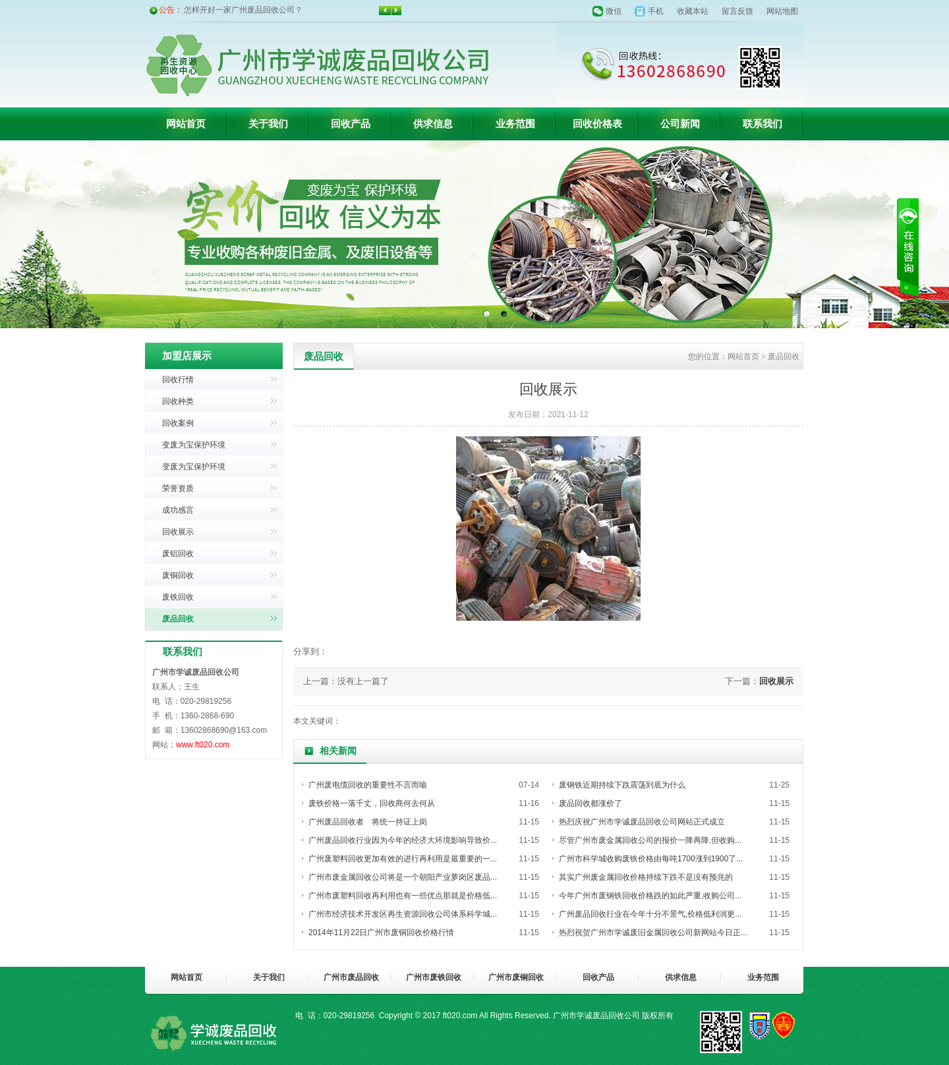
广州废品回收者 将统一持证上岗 (367, 821)
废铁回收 (178, 597)
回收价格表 (597, 124)
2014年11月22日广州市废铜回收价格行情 (381, 932)
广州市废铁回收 (433, 977)
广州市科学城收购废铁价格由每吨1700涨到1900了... (651, 858)
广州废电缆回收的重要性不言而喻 (367, 785)
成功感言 (178, 510)
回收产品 (350, 124)
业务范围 (515, 124)
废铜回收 (178, 575)
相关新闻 (338, 751)
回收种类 (178, 401)
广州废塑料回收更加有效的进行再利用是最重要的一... (402, 858)
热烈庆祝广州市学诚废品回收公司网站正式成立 (642, 821)
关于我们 (268, 124)
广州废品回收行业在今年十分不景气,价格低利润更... (650, 914)
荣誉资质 (178, 488)
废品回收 (178, 618)
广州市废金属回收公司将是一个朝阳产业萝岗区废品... (402, 877)
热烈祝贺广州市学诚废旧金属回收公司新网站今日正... (653, 932)
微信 (613, 11)
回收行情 (178, 379)
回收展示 (178, 531)
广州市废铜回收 (516, 977)
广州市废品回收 (351, 977)
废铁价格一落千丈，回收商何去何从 (371, 803)
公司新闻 (680, 124)
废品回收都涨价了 (590, 803)
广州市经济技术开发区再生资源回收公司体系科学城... (402, 914)
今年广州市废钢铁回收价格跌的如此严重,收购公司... (650, 895)
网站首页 (186, 124)
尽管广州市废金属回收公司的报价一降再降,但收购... (650, 840)
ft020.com (460, 1015)
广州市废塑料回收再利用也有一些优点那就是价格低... (402, 895)
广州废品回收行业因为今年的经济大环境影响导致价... (402, 840)
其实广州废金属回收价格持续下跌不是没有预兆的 (646, 877)
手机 (656, 11)
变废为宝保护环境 (193, 444)
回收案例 (178, 423)
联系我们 (762, 124)
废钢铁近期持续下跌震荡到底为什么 (622, 785)
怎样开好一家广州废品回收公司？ (243, 9)
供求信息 (433, 124)
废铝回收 (178, 553)
